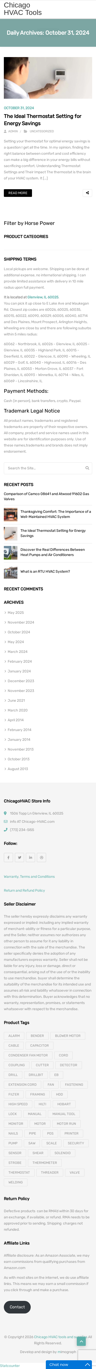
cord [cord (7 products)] (63, 1055)
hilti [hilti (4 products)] (42, 1104)
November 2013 (21, 749)
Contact (17, 1306)
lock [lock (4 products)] (12, 1114)
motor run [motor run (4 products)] (66, 1124)
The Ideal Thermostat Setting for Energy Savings (53, 533)
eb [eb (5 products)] (56, 1075)
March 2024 (18, 652)
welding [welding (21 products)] (15, 1182)
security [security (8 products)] (76, 1143)
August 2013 (18, 769)
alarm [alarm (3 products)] (14, 1036)
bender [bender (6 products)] (37, 1036)
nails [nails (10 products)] (13, 1133)
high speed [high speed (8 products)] (18, 1104)
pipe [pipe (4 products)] (32, 1133)
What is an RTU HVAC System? (45, 571)
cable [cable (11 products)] (13, 1045)
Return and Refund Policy (24, 890)
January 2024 (19, 671)
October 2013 (18, 759)
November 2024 (21, 622)
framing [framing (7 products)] (37, 1094)
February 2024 (20, 661)
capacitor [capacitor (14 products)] (39, 1045)
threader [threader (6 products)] (50, 1172)
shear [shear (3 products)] (38, 1153)
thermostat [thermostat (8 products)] (19, 1172)
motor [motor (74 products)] (40, 1124)
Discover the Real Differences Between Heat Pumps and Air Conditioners (52, 552)
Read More (17, 193)
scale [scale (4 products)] (51, 1143)
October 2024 (19, 632)
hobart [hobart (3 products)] (64, 1104)
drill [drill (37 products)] (13, 1075)
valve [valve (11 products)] (75, 1172)
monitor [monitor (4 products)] (15, 1124)
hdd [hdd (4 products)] (59, 1094)
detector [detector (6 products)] (68, 1065)
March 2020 (18, 710)
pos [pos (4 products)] (50, 1133)
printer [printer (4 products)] (72, 1133)
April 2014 (16, 720)
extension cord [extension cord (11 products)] (22, 1085)
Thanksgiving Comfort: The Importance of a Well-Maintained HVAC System (55, 514)
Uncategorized (42, 131)
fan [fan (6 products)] (51, 1085)
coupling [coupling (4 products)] (16, 1065)
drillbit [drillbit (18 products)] (36, 1075)
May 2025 (16, 612)
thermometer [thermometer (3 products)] (45, 1163)
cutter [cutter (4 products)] (42, 1065)
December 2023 (21, 681)
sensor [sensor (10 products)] (15, 1153)
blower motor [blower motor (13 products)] (68, 1036)
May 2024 (16, 642)
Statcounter (10, 1366)
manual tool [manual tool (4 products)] (63, 1114)
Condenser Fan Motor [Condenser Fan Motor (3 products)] (28, 1055)
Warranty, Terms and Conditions (29, 876)
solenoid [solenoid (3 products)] (63, 1153)
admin (11, 131)
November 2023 (21, 691)
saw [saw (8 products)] (31, 1143)
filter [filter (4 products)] (13, 1094)
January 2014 (19, 739)
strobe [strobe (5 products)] (15, 1163)
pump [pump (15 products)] (12, 1143)
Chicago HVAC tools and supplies (60, 1337)
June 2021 (16, 700)
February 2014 (19, 730)
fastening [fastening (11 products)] (74, 1085)
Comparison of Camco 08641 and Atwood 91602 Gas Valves (46, 496)
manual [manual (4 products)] (34, 1114)
